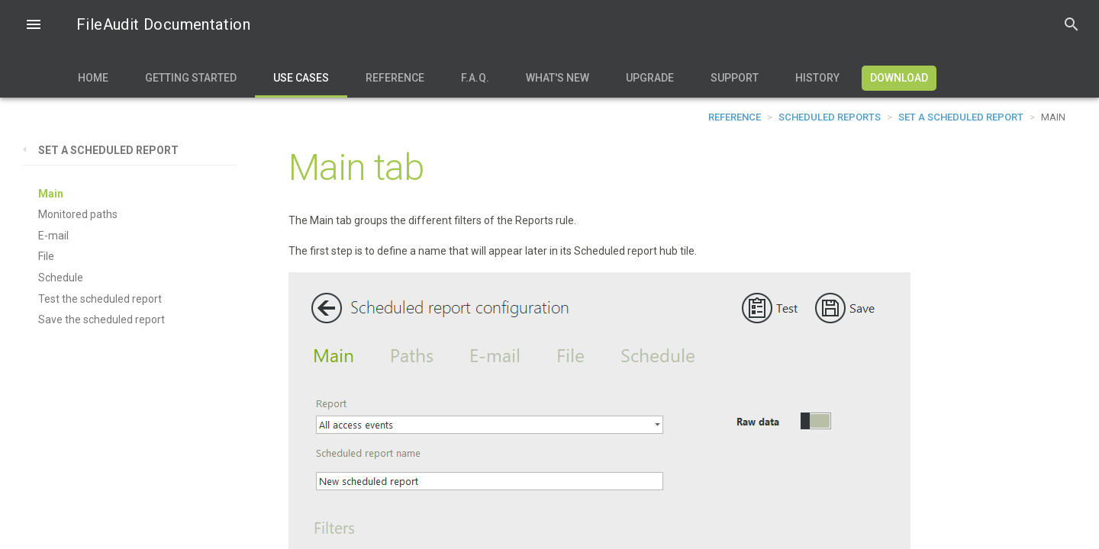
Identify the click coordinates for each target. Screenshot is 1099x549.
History (817, 78)
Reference (395, 78)
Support (735, 78)
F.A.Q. (475, 78)
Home (93, 78)
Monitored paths (78, 214)
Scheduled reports (829, 117)
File (46, 256)
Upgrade (650, 78)
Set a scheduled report (960, 117)
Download (899, 78)
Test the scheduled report (100, 299)
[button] (33, 26)
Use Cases (301, 78)
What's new (557, 78)
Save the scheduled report (101, 319)
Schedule (60, 277)
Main (50, 194)
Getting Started (191, 78)
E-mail (53, 236)
